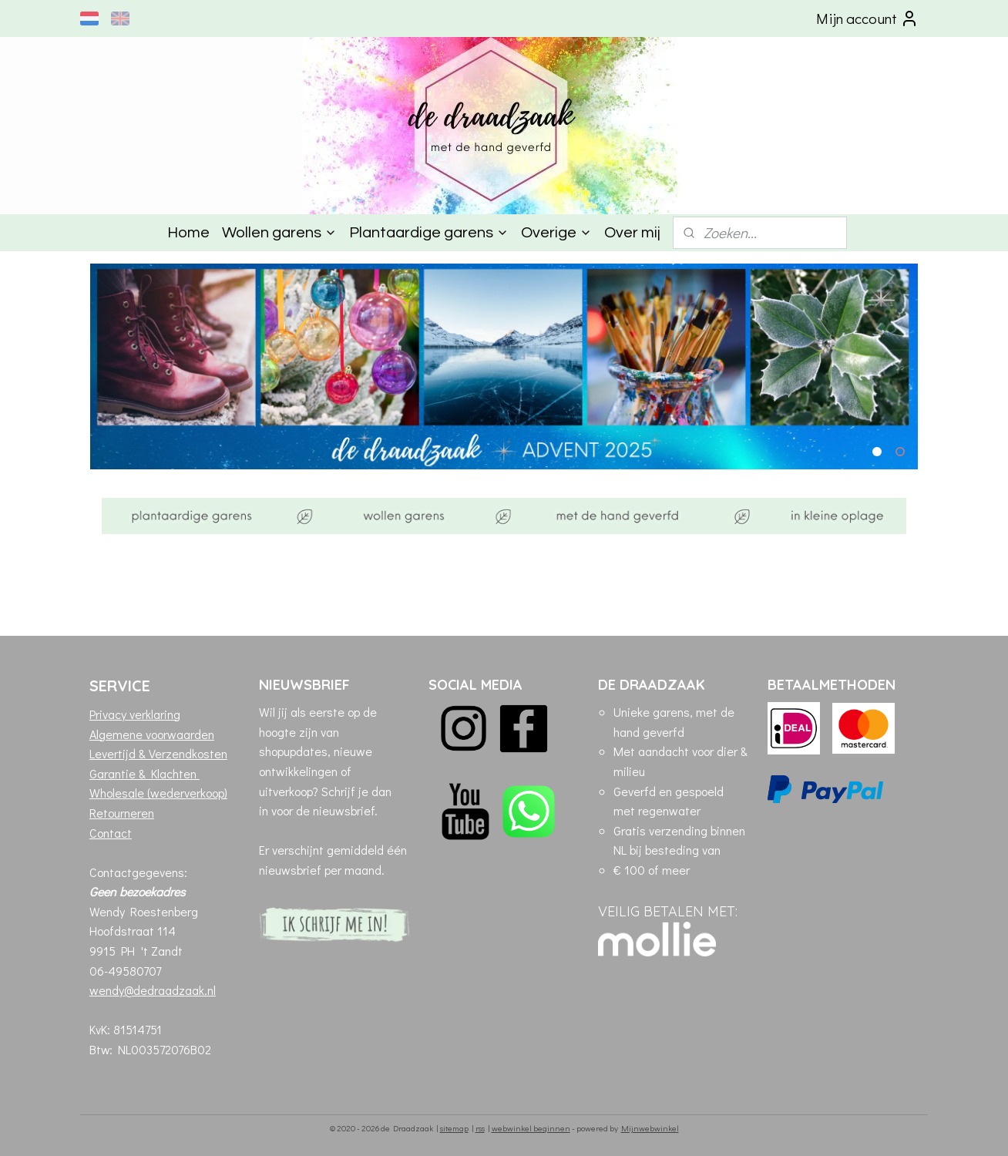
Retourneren (121, 813)
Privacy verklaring (134, 714)
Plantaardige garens (429, 232)
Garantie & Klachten (144, 773)
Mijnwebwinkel (650, 1128)
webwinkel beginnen (531, 1128)
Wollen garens (279, 232)
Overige (556, 232)
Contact (110, 833)
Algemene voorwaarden (151, 734)
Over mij (632, 232)
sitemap (454, 1128)
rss (480, 1128)
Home (188, 232)
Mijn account (867, 18)
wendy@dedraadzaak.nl (152, 990)
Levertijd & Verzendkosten (158, 753)
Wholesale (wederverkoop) (158, 793)
